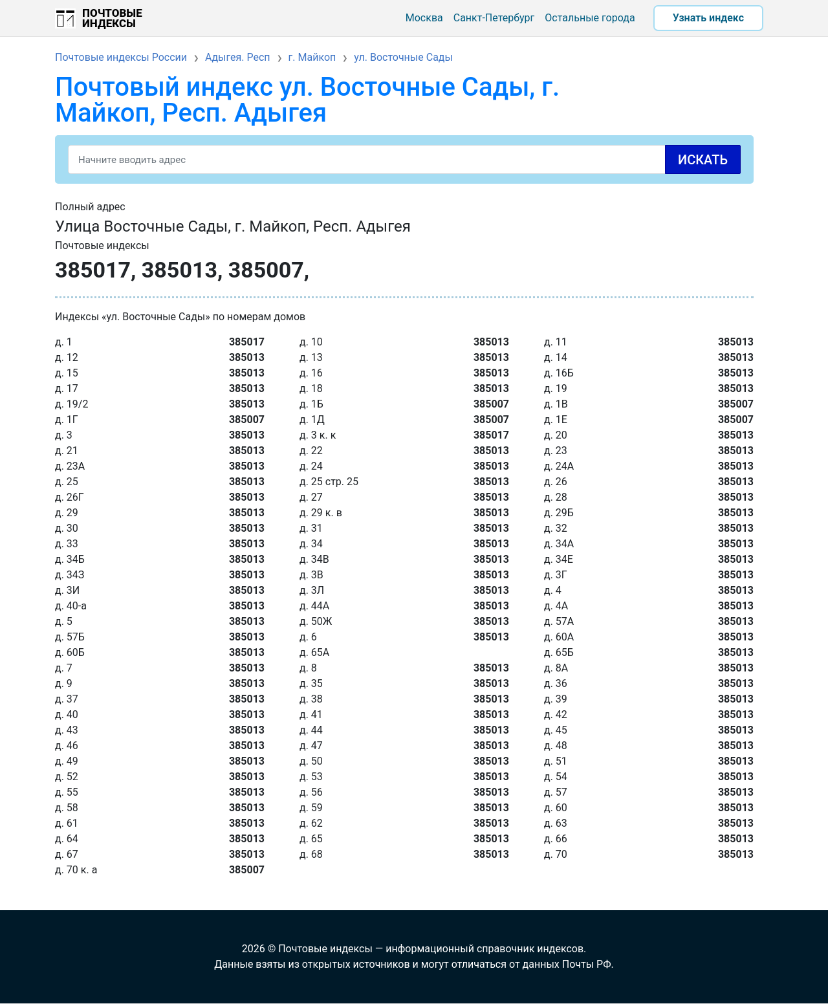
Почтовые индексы (112, 18)
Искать (703, 160)
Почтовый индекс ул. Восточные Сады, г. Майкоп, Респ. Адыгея (307, 100)
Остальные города (590, 18)
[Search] (404, 159)
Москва (424, 18)
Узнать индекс (708, 18)
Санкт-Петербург (494, 18)
